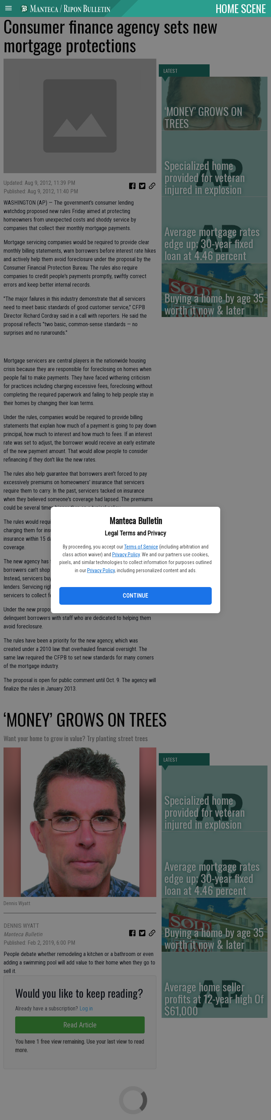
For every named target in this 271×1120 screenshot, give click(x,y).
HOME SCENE (241, 8)
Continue (135, 595)
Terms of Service (141, 547)
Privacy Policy (126, 554)
